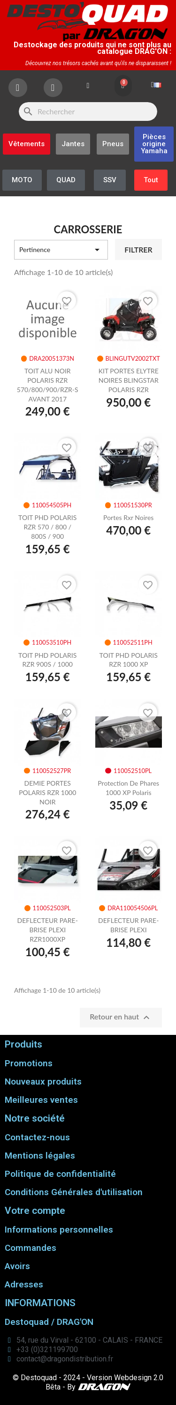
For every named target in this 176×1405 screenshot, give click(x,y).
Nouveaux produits (43, 1081)
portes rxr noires (128, 517)
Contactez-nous (37, 1137)
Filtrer (138, 249)
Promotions (29, 1063)
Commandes (30, 1247)
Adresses (24, 1284)
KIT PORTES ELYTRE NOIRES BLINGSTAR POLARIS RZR (129, 380)
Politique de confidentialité (60, 1173)
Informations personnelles (59, 1229)
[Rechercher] (88, 111)
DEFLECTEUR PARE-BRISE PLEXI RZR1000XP (47, 929)
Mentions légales (40, 1155)
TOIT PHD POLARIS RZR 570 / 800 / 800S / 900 (47, 526)
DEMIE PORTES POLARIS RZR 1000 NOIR (47, 792)
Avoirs (17, 1266)
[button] (154, 144)
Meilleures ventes (41, 1099)
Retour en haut (121, 1017)
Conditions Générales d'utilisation (74, 1192)
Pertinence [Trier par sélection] (61, 249)
